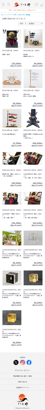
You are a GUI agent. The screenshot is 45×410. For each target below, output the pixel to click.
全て (2, 15)
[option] (22, 10)
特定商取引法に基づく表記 (22, 376)
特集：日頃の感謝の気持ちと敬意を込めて (22, 10)
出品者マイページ (22, 387)
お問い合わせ (22, 382)
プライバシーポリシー (22, 370)
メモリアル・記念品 (24, 15)
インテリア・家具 (11, 15)
